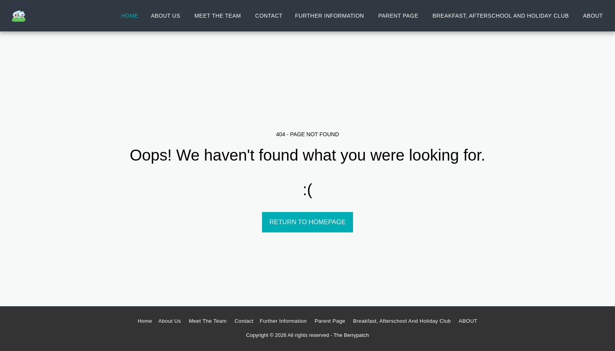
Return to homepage (307, 221)
